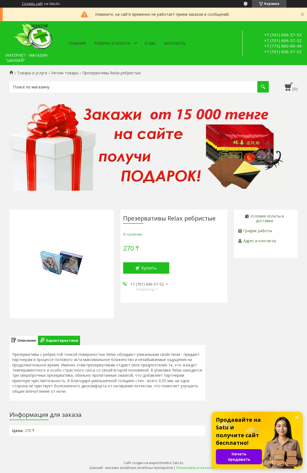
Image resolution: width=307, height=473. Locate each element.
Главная (77, 43)
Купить (149, 268)
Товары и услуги (112, 43)
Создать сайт (32, 4)
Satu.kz (178, 463)
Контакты (175, 43)
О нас (150, 43)
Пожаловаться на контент (197, 467)
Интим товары (64, 73)
